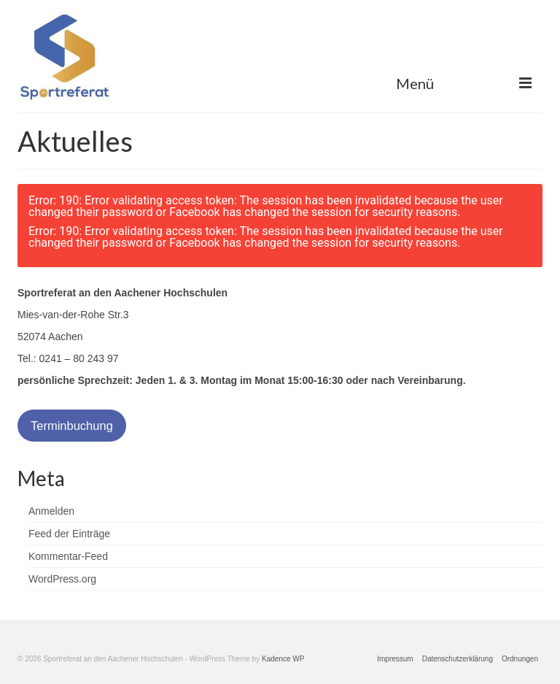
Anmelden (51, 511)
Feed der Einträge (69, 533)
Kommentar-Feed (68, 556)
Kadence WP (283, 659)
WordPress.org (62, 579)
